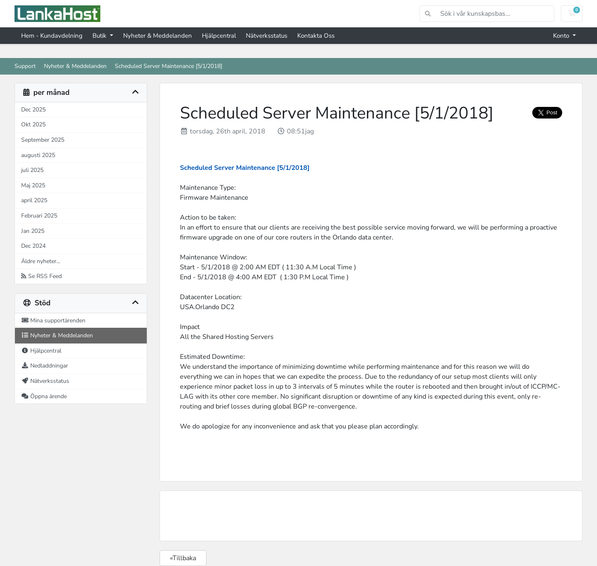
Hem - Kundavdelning (52, 35)
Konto (562, 35)
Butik (100, 35)
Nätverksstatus (266, 35)
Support (25, 66)
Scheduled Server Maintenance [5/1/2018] (245, 167)
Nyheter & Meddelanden (157, 35)
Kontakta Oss (316, 35)
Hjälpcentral (219, 35)
